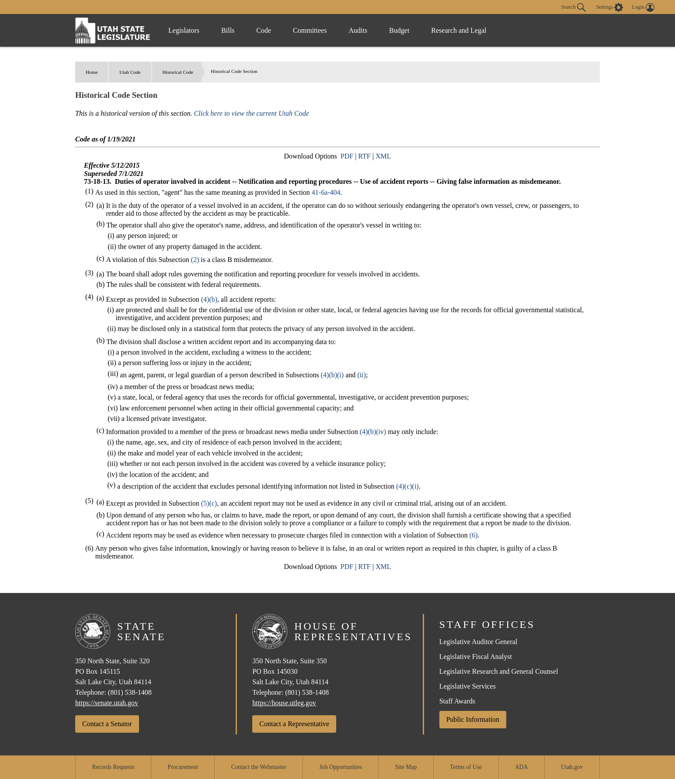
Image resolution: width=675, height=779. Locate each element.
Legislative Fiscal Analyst (475, 656)
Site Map (406, 767)
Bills (227, 30)
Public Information (472, 719)
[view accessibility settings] (610, 7)
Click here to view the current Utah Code (251, 113)
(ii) (361, 375)
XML (383, 156)
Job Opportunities (341, 767)
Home (91, 72)
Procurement (182, 767)
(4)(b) (209, 299)
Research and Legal (458, 30)
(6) (474, 535)
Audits (357, 30)
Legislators (183, 30)
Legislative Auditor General (478, 641)
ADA (521, 767)
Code (263, 30)
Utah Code (129, 72)
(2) (195, 259)
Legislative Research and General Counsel (498, 671)
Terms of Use (466, 767)
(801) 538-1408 (130, 692)
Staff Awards (457, 701)
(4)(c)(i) (407, 486)
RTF (364, 156)
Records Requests (113, 767)
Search (573, 7)
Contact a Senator (107, 723)
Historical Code (178, 72)
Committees (310, 30)
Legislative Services (467, 686)
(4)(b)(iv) (373, 431)
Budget (399, 30)
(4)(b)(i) (332, 375)
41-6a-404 (326, 192)
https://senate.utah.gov (106, 703)
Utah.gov (572, 767)
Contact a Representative (294, 723)
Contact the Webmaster (258, 767)
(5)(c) (209, 503)
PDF (347, 156)
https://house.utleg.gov (284, 703)
